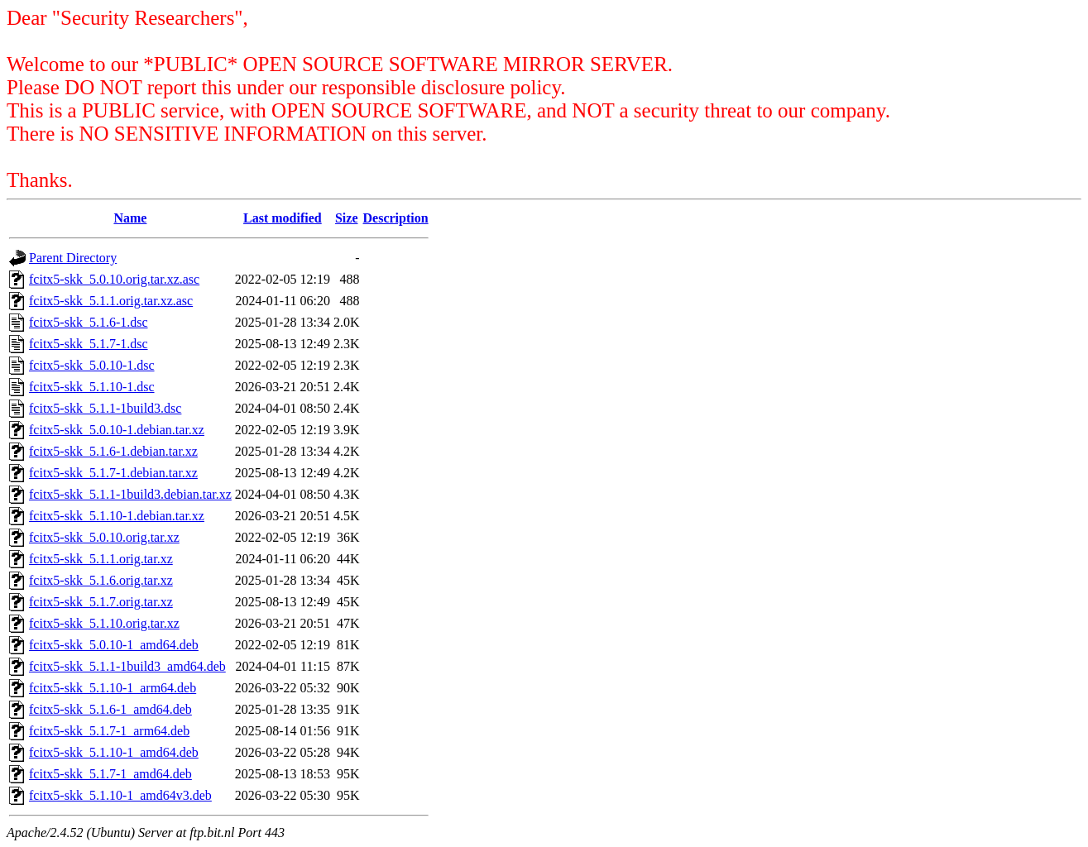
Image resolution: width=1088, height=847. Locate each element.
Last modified (282, 218)
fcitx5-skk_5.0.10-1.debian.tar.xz (116, 430)
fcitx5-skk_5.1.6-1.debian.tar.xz (113, 451)
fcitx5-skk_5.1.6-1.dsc (88, 322)
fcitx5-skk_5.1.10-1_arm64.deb (112, 688)
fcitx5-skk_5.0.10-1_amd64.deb (114, 645)
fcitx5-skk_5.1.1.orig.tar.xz (101, 559)
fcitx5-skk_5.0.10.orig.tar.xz (104, 537)
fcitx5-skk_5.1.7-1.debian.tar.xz (113, 473)
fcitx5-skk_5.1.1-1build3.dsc (105, 408)
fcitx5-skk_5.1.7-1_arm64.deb (109, 731)
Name (129, 218)
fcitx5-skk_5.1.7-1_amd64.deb (110, 774)
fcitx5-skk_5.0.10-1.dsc (92, 365)
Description (396, 218)
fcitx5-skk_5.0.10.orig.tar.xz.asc (114, 279)
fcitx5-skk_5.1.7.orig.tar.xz (101, 602)
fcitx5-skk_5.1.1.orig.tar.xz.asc (111, 301)
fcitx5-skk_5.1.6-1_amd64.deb (110, 709)
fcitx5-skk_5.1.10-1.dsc (92, 387)
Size (346, 218)
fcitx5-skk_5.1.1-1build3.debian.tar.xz (130, 494)
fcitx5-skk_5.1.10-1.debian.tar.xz (116, 516)
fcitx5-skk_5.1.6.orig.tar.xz (101, 580)
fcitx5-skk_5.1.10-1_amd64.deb (114, 752)
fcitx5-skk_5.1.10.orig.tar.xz (104, 623)
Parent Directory (73, 258)
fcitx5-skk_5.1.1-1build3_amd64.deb (127, 666)
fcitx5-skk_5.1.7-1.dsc (88, 344)
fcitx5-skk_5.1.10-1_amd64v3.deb (120, 795)
